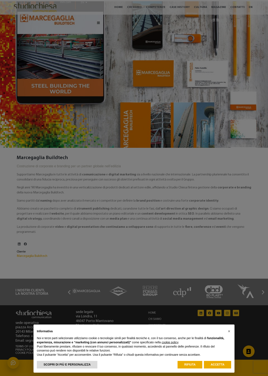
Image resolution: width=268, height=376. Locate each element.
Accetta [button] (217, 364)
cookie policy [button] (170, 342)
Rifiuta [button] (190, 364)
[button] (229, 331)
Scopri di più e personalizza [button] (67, 364)
